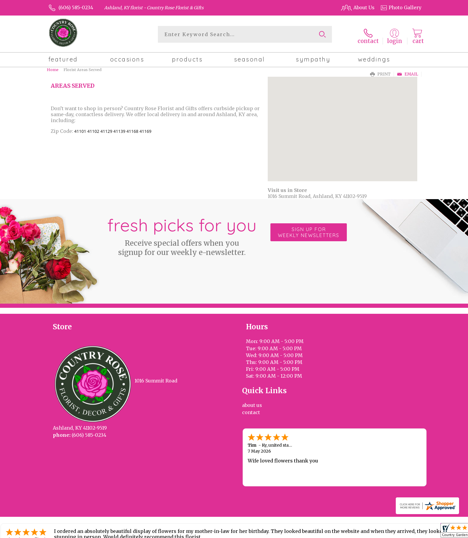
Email (407, 71)
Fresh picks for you (181, 233)
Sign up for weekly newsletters (308, 230)
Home (53, 67)
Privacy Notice (321, 531)
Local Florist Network (366, 531)
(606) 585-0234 (76, 7)
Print (380, 71)
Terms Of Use (285, 531)
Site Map (405, 531)
